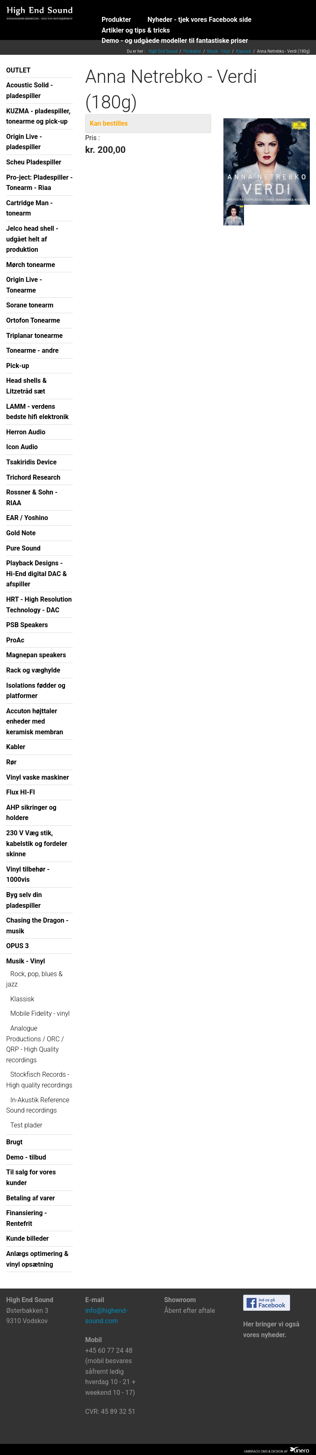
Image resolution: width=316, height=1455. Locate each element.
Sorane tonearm (29, 305)
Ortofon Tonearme (33, 320)
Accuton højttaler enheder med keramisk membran (34, 721)
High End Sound (163, 51)
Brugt (14, 1142)
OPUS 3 (17, 946)
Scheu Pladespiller (33, 162)
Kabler (15, 747)
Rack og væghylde (33, 670)
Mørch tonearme (30, 265)
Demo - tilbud (26, 1157)
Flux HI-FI (20, 792)
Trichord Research (33, 477)
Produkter (116, 19)
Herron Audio (25, 432)
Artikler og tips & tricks (136, 30)
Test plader (26, 1125)
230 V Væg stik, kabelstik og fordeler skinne (36, 843)
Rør (11, 762)
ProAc (15, 640)
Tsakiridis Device (31, 462)
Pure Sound (23, 548)
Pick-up (17, 366)
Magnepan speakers (36, 655)
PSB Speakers (27, 625)
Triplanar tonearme (34, 336)
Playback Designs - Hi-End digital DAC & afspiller (36, 573)
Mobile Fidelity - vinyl (40, 1013)
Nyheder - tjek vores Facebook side (199, 19)
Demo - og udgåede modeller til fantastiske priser (175, 41)
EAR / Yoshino (27, 518)
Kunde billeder (27, 1238)
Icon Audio (22, 447)
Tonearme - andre (32, 350)
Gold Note (21, 533)
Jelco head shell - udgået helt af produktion (32, 239)
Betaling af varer (30, 1198)
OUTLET (18, 70)
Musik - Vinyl (218, 51)
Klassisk (243, 51)
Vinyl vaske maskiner (37, 777)
